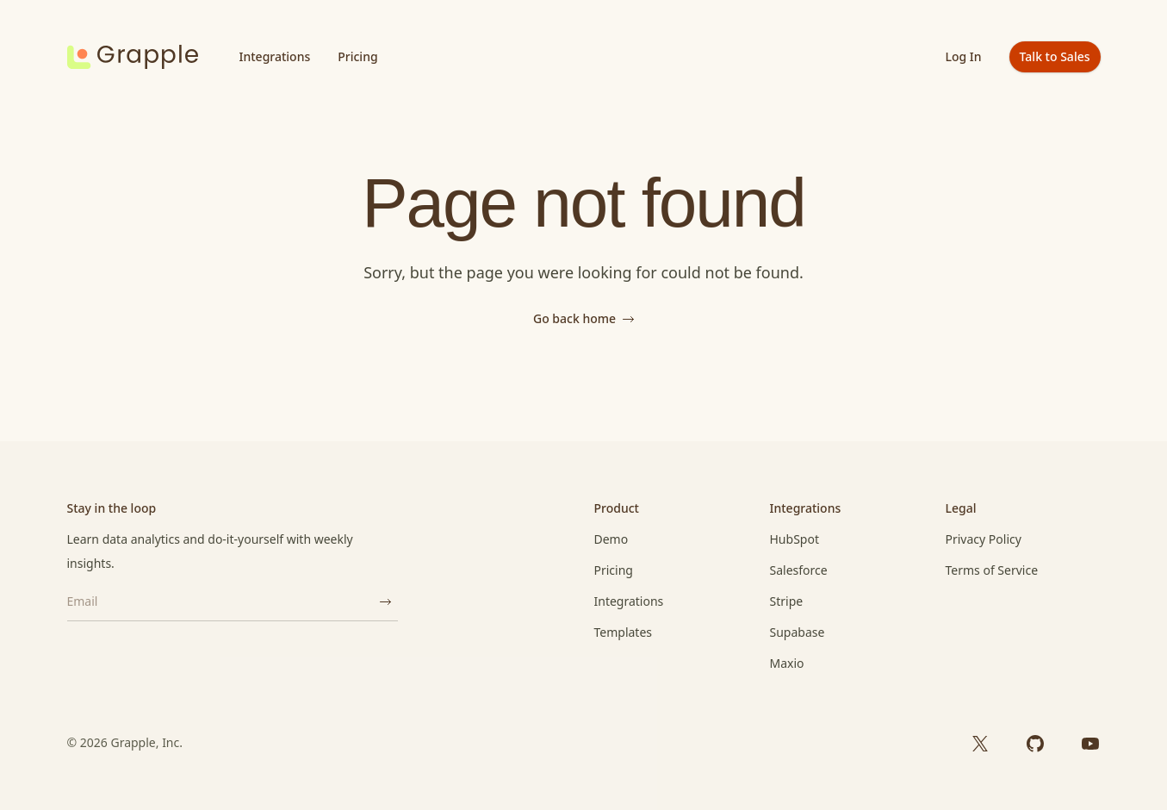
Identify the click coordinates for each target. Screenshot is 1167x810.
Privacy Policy (983, 539)
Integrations (275, 56)
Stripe (787, 601)
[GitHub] (1035, 743)
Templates (623, 632)
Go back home (583, 318)
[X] (980, 743)
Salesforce (799, 570)
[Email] (220, 601)
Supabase (797, 632)
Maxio (787, 663)
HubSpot (794, 539)
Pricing (357, 56)
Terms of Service (992, 570)
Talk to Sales (1055, 56)
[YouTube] (1090, 743)
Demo (611, 539)
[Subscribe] (386, 601)
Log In (964, 56)
